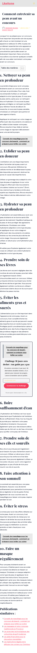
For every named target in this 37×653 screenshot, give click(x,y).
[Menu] (34, 3)
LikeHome (8, 3)
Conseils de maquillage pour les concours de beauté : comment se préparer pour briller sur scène (17, 621)
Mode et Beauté (7, 30)
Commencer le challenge (16, 386)
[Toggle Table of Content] (21, 68)
